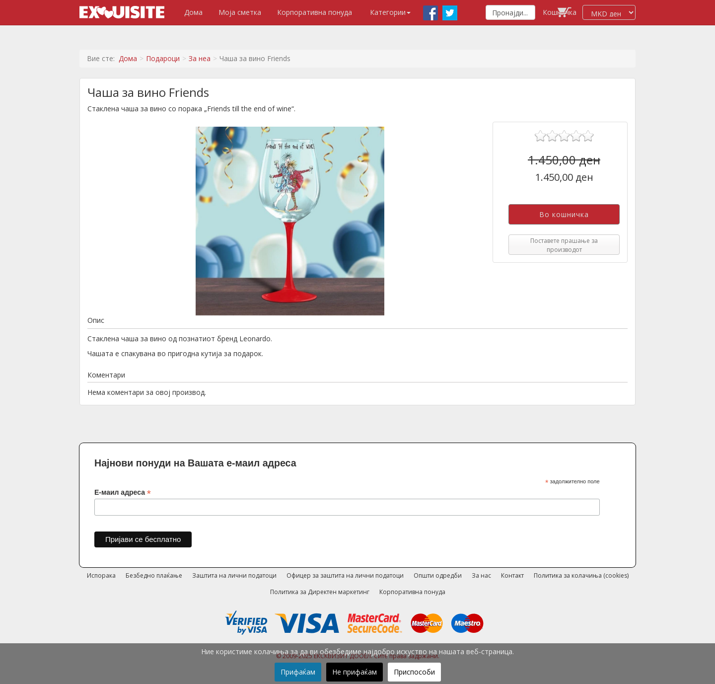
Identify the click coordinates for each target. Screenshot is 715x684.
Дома (193, 12)
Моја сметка (239, 12)
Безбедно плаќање (154, 575)
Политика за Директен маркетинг (319, 592)
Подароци (163, 58)
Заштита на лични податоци (234, 575)
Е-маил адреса (122, 492)
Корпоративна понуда (314, 12)
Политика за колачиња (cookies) (581, 575)
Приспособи (414, 672)
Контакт (512, 575)
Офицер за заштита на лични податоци (345, 575)
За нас (481, 575)
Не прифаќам (354, 672)
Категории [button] (390, 12)
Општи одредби (438, 575)
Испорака (101, 575)
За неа (200, 58)
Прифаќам (298, 672)
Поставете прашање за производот (564, 244)
